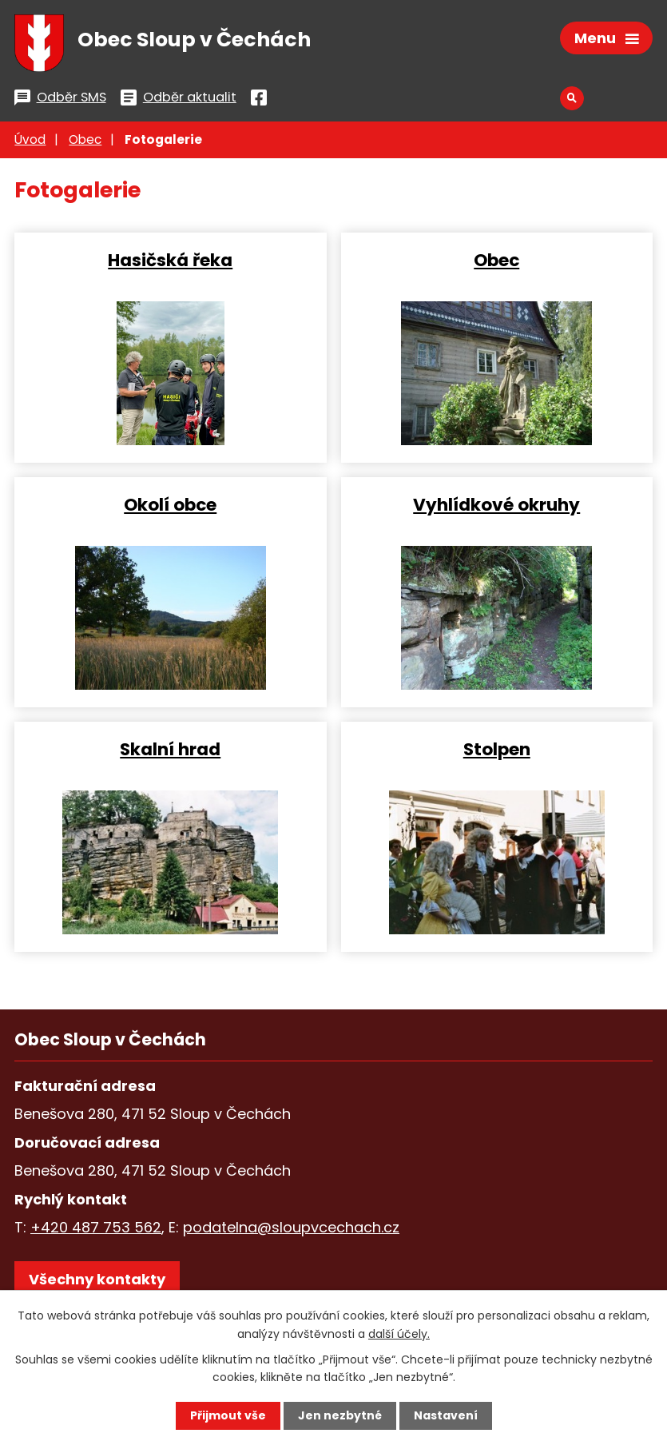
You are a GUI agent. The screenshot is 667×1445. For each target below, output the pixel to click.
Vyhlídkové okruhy (496, 504)
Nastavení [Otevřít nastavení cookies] (446, 1415)
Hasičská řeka (170, 259)
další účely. (399, 1333)
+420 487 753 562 (95, 1227)
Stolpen (496, 748)
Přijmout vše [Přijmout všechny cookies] (228, 1415)
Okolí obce (170, 504)
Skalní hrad (170, 748)
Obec (85, 139)
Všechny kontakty (97, 1279)
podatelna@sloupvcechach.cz (291, 1227)
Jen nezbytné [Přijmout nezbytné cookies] (340, 1415)
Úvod (30, 139)
